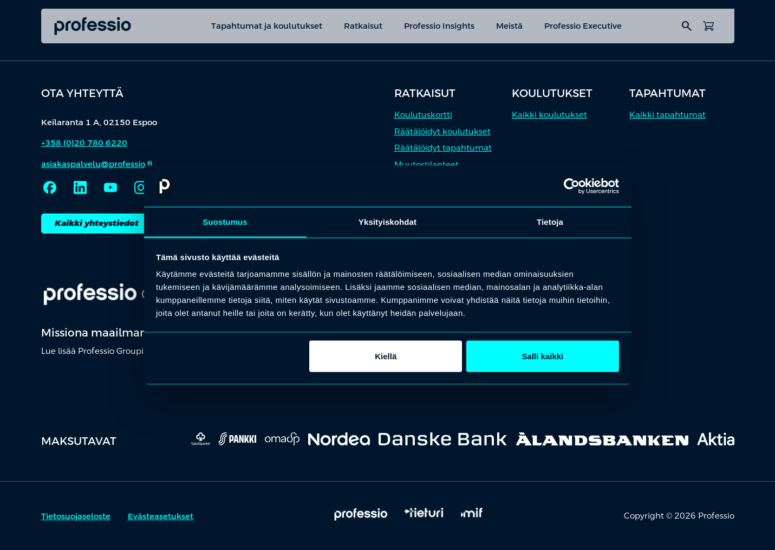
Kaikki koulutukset (549, 114)
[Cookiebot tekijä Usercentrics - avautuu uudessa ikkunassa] (571, 186)
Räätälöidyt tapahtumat (443, 147)
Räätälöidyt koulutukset (442, 131)
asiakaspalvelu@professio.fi (97, 164)
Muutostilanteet (426, 164)
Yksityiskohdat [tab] (387, 221)
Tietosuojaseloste (75, 516)
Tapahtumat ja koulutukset (266, 25)
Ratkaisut (363, 25)
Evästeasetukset (160, 516)
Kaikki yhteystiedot (97, 223)
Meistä (509, 25)
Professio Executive (583, 25)
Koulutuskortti (423, 114)
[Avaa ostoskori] (708, 26)
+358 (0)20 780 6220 (84, 142)
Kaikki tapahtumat (667, 114)
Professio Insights (439, 25)
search (686, 26)
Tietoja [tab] (550, 221)
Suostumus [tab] (225, 221)
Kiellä (385, 356)
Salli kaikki (543, 356)
